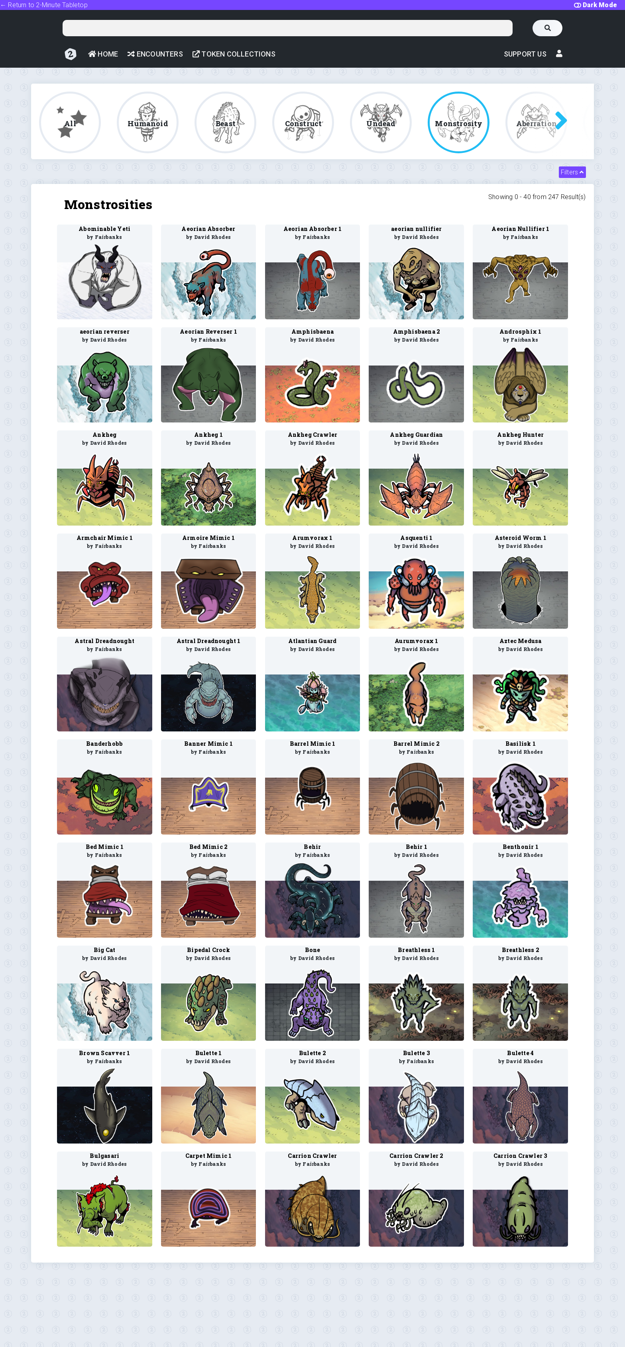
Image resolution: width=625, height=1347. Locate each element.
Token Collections (234, 54)
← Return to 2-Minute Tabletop (44, 5)
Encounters (155, 54)
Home (103, 54)
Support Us (525, 54)
